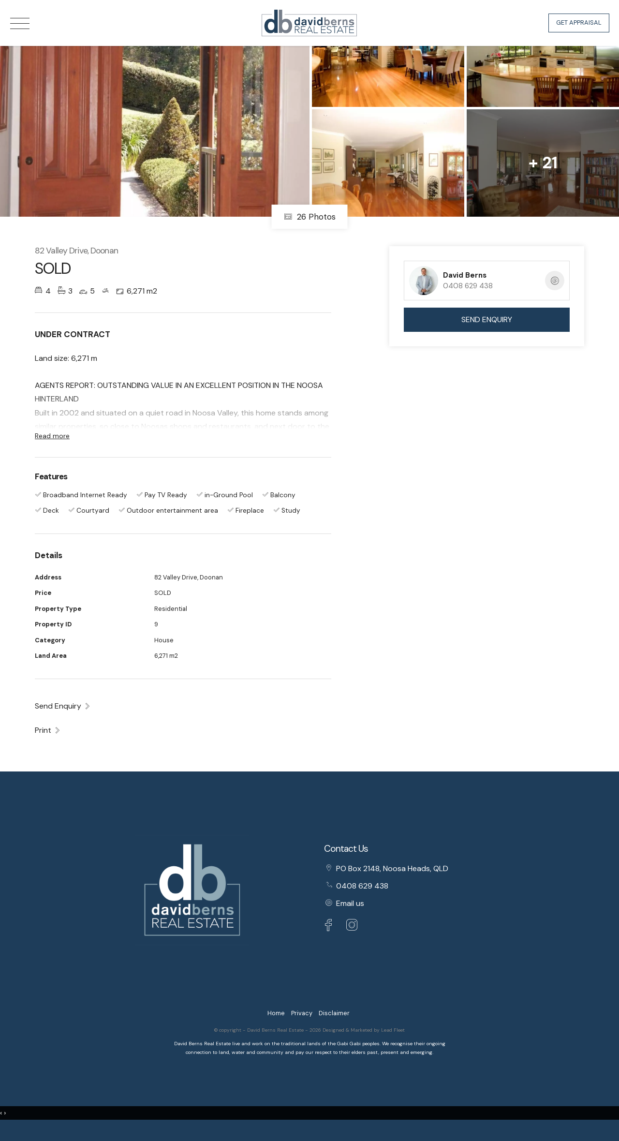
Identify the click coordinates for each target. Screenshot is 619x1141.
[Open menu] (20, 23)
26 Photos (310, 216)
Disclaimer (334, 1013)
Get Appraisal (579, 22)
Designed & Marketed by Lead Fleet (364, 1030)
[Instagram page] (352, 926)
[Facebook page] (330, 926)
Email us (350, 903)
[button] (48, 730)
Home (276, 1013)
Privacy (301, 1013)
